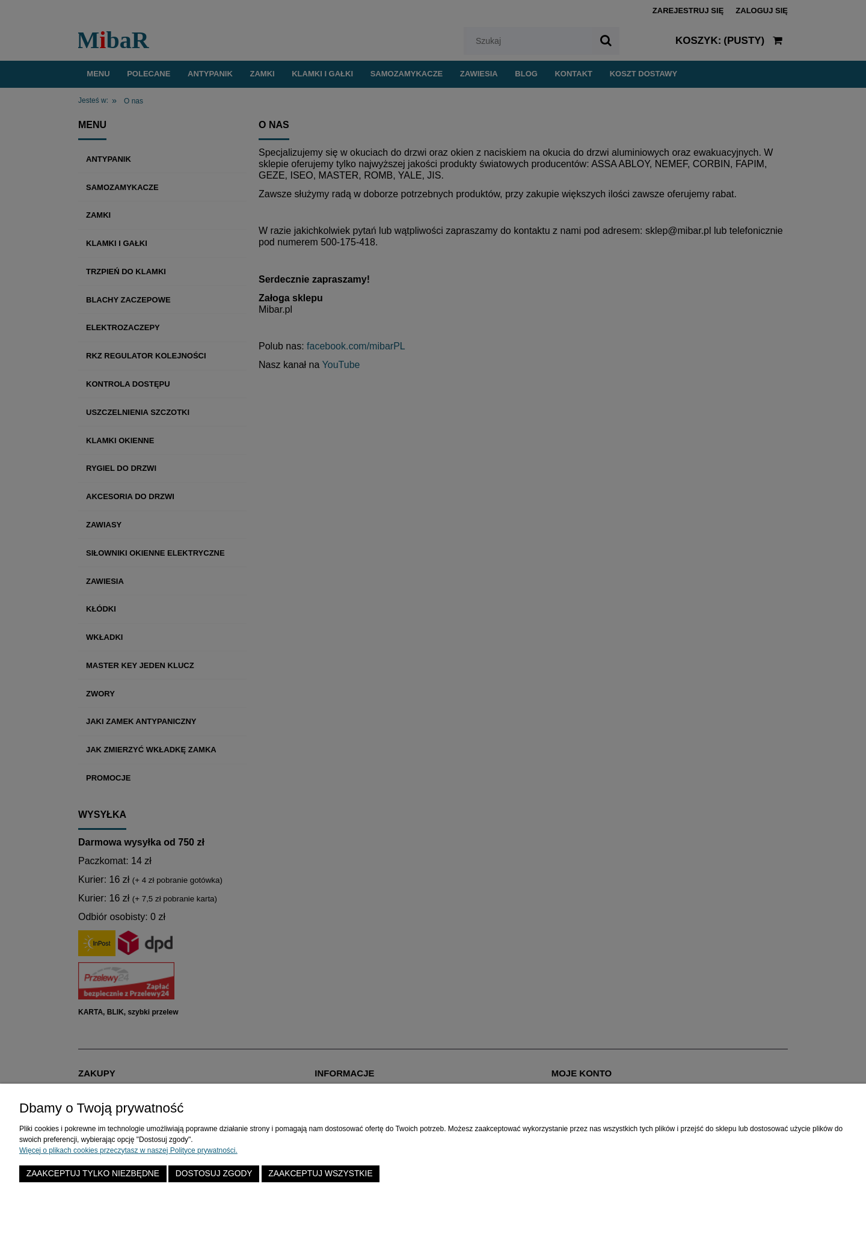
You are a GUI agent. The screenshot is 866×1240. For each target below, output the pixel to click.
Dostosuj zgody (214, 1173)
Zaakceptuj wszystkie (320, 1173)
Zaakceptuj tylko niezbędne (92, 1173)
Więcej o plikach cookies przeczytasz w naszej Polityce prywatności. (128, 1150)
